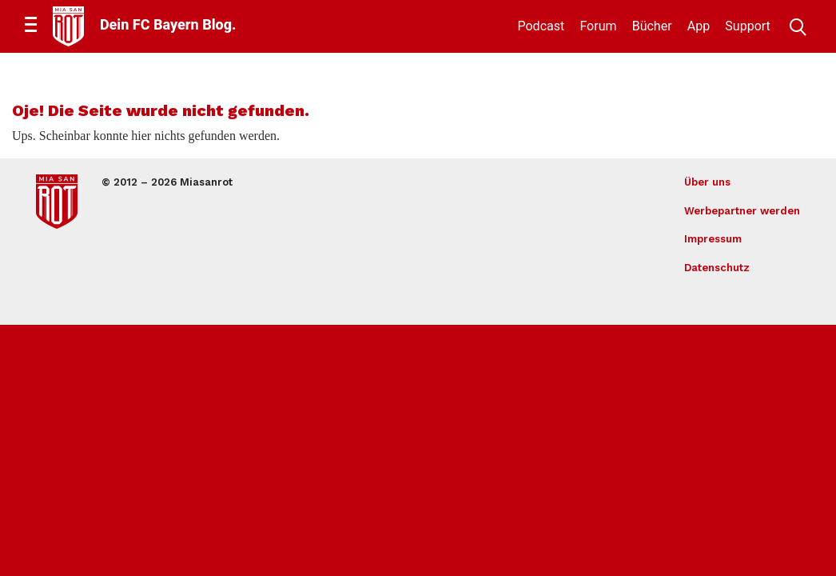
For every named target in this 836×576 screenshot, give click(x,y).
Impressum (713, 239)
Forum (597, 26)
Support (747, 26)
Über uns (707, 182)
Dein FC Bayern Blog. (168, 24)
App (698, 26)
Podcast (541, 26)
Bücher (652, 26)
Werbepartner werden (742, 211)
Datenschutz (717, 268)
